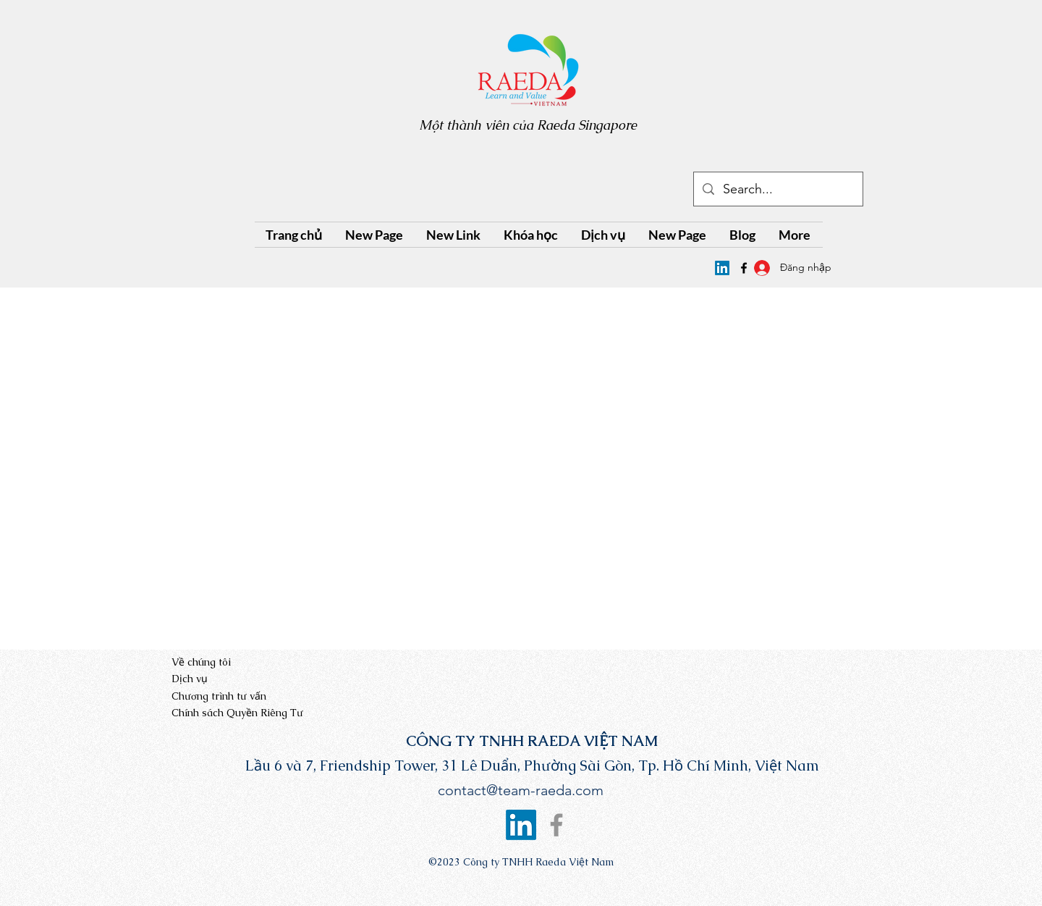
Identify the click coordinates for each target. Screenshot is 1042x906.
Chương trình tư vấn (218, 695)
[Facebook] (556, 825)
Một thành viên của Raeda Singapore (528, 125)
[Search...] (777, 189)
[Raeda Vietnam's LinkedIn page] (722, 268)
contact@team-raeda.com (520, 790)
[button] (531, 234)
